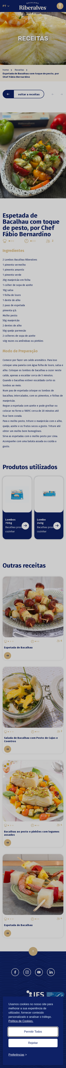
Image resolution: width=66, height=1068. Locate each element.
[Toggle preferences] (17, 1055)
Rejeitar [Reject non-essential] (33, 1042)
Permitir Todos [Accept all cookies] (33, 1031)
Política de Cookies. (20, 1021)
